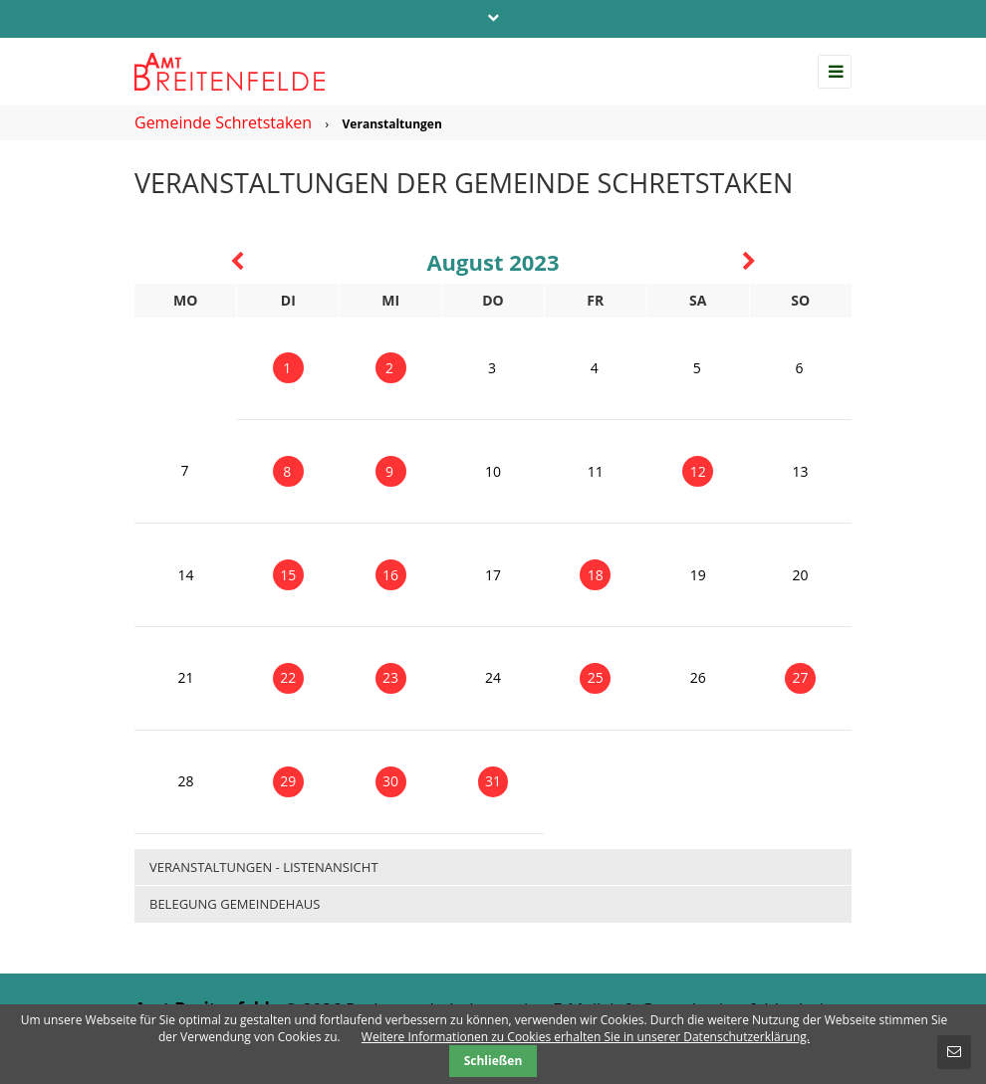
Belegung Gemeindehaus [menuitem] (234, 904)
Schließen (493, 1060)
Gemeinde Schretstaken (223, 122)
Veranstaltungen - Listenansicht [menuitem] (263, 867)
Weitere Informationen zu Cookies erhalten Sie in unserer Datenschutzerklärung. (586, 1036)
